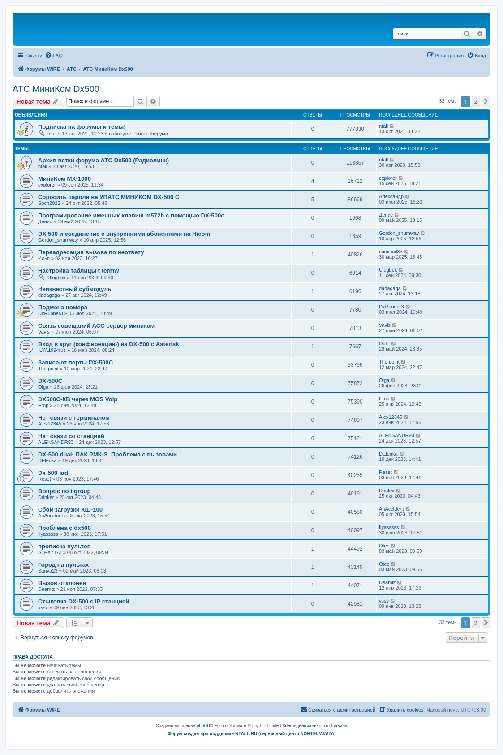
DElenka (47, 460)
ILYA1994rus (52, 350)
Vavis (44, 331)
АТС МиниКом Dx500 (56, 89)
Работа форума (150, 133)
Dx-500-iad (53, 472)
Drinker (46, 497)
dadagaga (49, 295)
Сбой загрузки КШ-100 (70, 509)
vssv (43, 607)
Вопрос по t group (64, 491)
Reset (44, 479)
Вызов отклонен (62, 583)
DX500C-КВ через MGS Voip (77, 399)
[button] (486, 101)
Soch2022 (49, 203)
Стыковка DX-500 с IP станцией (83, 601)
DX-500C (50, 381)
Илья (44, 258)
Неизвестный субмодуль (75, 289)
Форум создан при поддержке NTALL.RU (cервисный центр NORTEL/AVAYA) (252, 733)
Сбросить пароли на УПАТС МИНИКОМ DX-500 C (108, 197)
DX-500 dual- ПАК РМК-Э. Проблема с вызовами (107, 454)
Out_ (384, 343)
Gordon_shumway (58, 240)
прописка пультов (64, 546)
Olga (43, 387)
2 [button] (475, 101)
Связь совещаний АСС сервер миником (96, 325)
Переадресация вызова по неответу (91, 252)
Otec (384, 545)
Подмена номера (62, 307)
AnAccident (50, 515)
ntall (51, 133)
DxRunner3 (50, 313)
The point (48, 368)
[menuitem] (54, 55)
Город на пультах (63, 564)
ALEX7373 (50, 552)
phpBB (203, 725)
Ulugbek (56, 277)
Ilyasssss (48, 534)
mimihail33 (391, 251)
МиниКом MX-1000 (64, 178)
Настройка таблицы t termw (78, 270)
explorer (47, 184)
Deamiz (46, 589)
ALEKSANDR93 (55, 442)
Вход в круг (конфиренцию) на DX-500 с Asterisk (108, 344)
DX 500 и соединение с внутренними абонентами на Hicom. (125, 233)
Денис (45, 221)
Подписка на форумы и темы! (82, 126)
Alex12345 (49, 423)
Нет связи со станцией (71, 436)
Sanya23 (47, 570)
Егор (43, 405)
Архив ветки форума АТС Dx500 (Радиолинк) (103, 160)
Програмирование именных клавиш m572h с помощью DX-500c (131, 215)
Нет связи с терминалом (74, 417)
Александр (391, 196)
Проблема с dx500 (64, 528)
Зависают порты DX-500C (75, 362)
